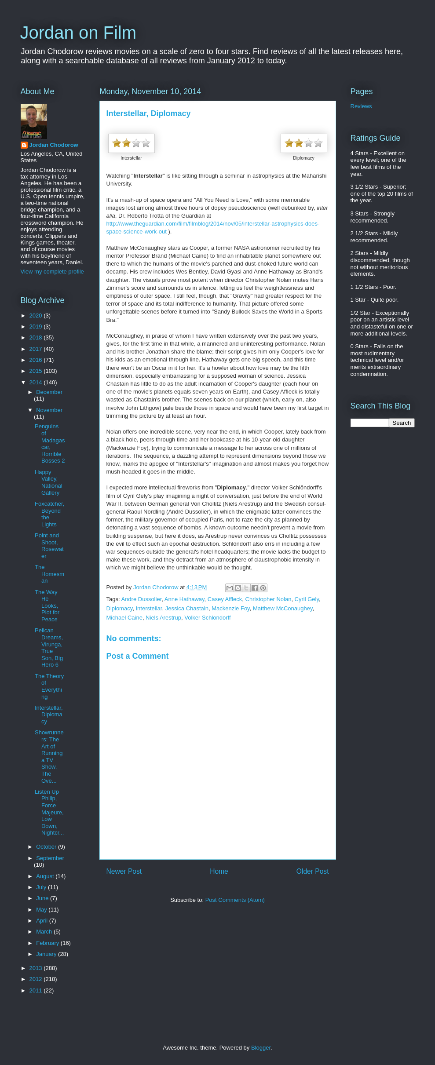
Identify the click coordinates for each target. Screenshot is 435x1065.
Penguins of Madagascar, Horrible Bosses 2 (50, 443)
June (43, 898)
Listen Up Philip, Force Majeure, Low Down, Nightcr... (49, 812)
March (45, 931)
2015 (36, 371)
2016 (36, 360)
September (50, 858)
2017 (36, 349)
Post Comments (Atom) (235, 900)
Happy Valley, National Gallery (48, 482)
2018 (36, 337)
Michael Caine (124, 617)
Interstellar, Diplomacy (49, 714)
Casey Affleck (225, 599)
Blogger (261, 1047)
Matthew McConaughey (283, 608)
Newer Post (124, 871)
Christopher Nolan (268, 599)
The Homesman (49, 574)
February (48, 943)
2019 (36, 326)
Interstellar (148, 608)
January (47, 954)
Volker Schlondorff (207, 617)
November (49, 410)
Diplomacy (119, 608)
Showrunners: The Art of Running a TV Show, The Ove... (49, 756)
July (42, 887)
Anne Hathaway (184, 599)
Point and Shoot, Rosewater (49, 545)
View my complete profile (52, 271)
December (49, 392)
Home (219, 871)
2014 (36, 382)
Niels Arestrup (163, 617)
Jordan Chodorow (53, 145)
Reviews (361, 106)
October (47, 846)
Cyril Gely (307, 599)
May (42, 909)
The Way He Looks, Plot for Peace (47, 606)
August (45, 876)
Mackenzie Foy (230, 608)
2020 (36, 315)
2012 (36, 979)
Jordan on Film (78, 32)
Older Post (312, 871)
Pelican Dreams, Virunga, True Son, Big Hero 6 (49, 647)
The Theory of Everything (49, 686)
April (42, 920)
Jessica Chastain (186, 608)
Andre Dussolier (141, 599)
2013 (36, 968)
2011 (36, 990)
